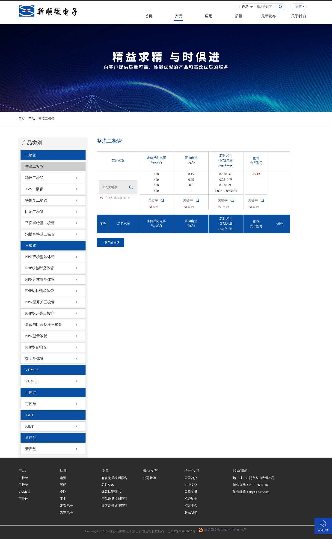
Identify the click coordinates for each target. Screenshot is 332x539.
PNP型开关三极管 (39, 313)
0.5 (191, 185)
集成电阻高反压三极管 (43, 325)
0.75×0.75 (226, 180)
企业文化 (190, 485)
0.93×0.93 (226, 185)
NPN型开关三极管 (40, 302)
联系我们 (190, 512)
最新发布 (268, 16)
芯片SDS (107, 485)
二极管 (30, 155)
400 (156, 180)
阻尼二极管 (34, 212)
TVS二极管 (34, 189)
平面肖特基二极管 (40, 223)
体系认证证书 (111, 492)
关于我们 (298, 16)
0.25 (191, 180)
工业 (63, 498)
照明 (63, 485)
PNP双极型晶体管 (39, 268)
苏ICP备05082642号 (181, 531)
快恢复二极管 (36, 200)
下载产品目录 (110, 242)
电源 (63, 478)
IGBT (29, 415)
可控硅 (30, 392)
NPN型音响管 (36, 336)
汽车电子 (66, 512)
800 (156, 191)
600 (156, 185)
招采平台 (190, 505)
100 (156, 174)
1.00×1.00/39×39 (226, 191)
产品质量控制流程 (114, 498)
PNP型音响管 (36, 347)
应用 (208, 16)
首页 (148, 16)
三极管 (30, 245)
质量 (238, 16)
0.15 (191, 174)
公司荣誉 (190, 492)
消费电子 (66, 505)
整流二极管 (34, 166)
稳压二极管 (34, 178)
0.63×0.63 (226, 174)
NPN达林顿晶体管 (40, 279)
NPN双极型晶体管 (40, 257)
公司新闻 (149, 478)
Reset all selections (118, 198)
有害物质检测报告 (114, 478)
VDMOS (32, 370)
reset (156, 207)
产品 (178, 16)
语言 (298, 6)
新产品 (30, 438)
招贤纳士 (190, 498)
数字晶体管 (34, 358)
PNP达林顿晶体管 (39, 291)
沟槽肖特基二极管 (40, 234)
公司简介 (190, 478)
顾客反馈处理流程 (114, 505)
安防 (63, 492)
